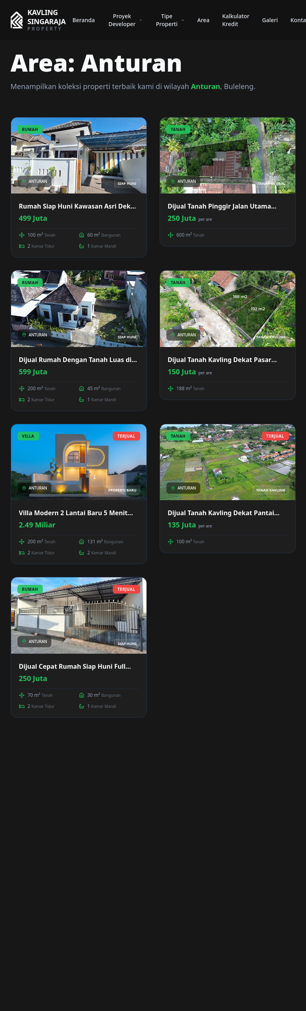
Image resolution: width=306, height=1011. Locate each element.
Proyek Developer (125, 20)
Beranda (83, 20)
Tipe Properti (170, 20)
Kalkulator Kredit (235, 20)
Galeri (270, 20)
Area (203, 20)
